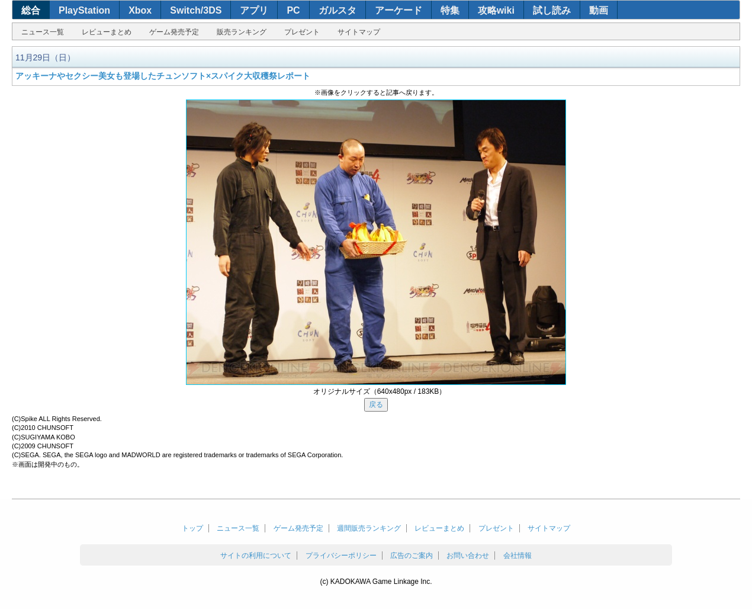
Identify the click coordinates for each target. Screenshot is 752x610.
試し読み (552, 10)
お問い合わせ (467, 555)
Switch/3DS (195, 10)
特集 (450, 10)
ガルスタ (337, 10)
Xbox (140, 10)
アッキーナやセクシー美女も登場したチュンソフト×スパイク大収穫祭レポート (162, 76)
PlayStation (84, 10)
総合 (30, 10)
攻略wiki (496, 10)
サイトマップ (359, 32)
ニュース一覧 (42, 32)
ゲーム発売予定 (174, 32)
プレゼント (302, 32)
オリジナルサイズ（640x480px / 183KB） (379, 391)
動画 (598, 10)
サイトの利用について (255, 555)
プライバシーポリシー (341, 555)
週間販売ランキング (369, 528)
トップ (192, 528)
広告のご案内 (411, 555)
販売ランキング (241, 32)
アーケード (398, 10)
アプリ (254, 10)
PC (293, 10)
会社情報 (517, 555)
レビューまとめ (106, 32)
